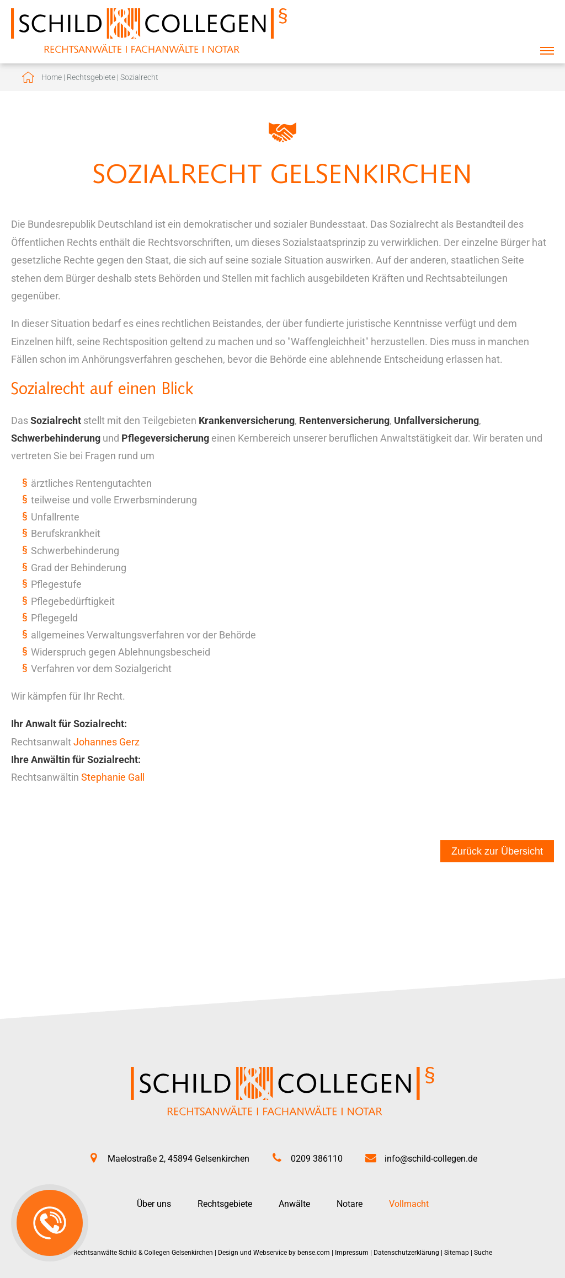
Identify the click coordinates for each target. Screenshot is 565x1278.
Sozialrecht (139, 77)
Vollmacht (409, 1204)
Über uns (154, 1204)
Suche (483, 1252)
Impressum (352, 1252)
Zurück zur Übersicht (497, 851)
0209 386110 (317, 1158)
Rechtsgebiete (91, 77)
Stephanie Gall (113, 777)
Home (51, 77)
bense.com (313, 1252)
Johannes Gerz (106, 742)
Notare (350, 1204)
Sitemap (456, 1252)
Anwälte (294, 1204)
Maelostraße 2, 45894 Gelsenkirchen (178, 1158)
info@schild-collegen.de (431, 1158)
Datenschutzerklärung (406, 1252)
